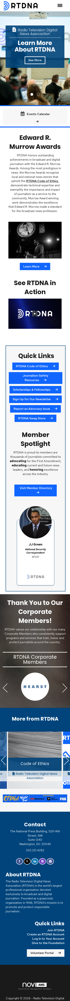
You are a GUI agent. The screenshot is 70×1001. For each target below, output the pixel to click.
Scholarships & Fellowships (32, 390)
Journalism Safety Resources (35, 378)
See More (23, 60)
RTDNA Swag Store (32, 418)
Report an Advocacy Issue (32, 409)
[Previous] (5, 688)
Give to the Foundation (48, 943)
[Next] (64, 688)
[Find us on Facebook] (19, 861)
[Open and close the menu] (52, 6)
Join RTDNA (55, 930)
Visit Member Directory (35, 488)
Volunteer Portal (42, 953)
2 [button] (38, 94)
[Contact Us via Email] (50, 861)
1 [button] (31, 94)
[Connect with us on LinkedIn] (34, 861)
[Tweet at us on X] (27, 861)
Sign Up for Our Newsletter (32, 399)
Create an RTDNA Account (45, 934)
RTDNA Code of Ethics (42, 181)
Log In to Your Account (48, 939)
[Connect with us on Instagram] (42, 861)
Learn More (31, 266)
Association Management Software (35, 986)
